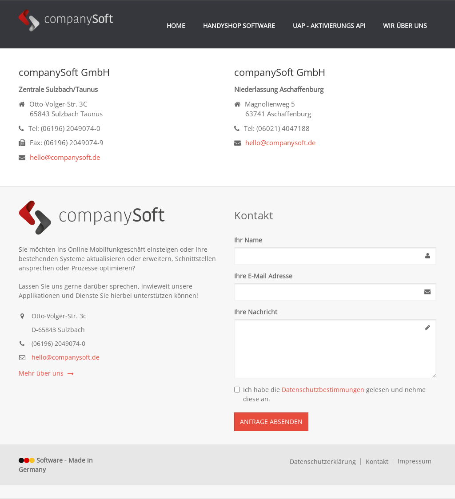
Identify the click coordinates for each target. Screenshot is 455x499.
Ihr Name (248, 240)
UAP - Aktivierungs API (329, 25)
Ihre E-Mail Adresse (263, 276)
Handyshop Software (239, 25)
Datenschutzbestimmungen (323, 389)
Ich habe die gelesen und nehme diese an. (330, 394)
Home (176, 25)
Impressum (414, 461)
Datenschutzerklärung (323, 461)
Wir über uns (405, 25)
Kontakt (377, 461)
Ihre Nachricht (255, 312)
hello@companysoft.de (65, 157)
